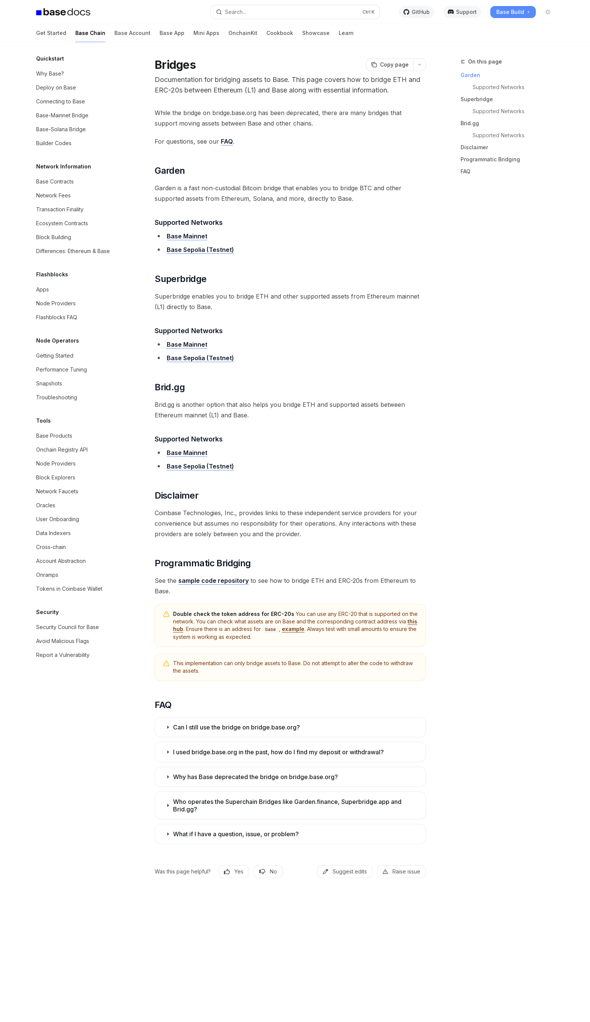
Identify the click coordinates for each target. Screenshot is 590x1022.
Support (462, 12)
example (293, 629)
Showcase (316, 36)
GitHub (416, 12)
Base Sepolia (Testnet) (200, 249)
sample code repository (213, 580)
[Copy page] (389, 64)
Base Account (132, 36)
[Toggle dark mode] (548, 12)
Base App (172, 36)
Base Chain (90, 36)
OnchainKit (242, 36)
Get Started (51, 36)
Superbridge (477, 99)
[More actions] (419, 64)
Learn (346, 36)
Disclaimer (474, 147)
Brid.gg (470, 123)
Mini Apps (206, 36)
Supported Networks (499, 87)
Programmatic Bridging (490, 159)
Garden (470, 75)
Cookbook (279, 36)
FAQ (465, 171)
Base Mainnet (187, 236)
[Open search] (295, 12)
